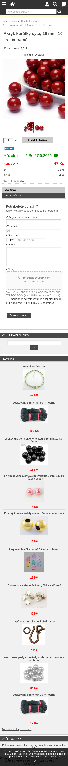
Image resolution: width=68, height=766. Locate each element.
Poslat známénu (13, 195)
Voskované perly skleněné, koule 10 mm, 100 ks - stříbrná (34, 659)
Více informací (47, 303)
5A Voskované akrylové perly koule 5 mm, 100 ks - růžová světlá (34, 477)
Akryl (5, 181)
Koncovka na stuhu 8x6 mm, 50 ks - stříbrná (34, 585)
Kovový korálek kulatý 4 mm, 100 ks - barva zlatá (34, 513)
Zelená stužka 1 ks (34, 366)
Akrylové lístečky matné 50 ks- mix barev (34, 549)
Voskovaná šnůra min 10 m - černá (34, 694)
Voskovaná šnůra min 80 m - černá (34, 402)
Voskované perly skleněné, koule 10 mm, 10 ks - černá (34, 440)
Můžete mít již (30, 155)
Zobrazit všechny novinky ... (16, 729)
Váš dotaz (10, 189)
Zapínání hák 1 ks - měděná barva (34, 621)
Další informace (52, 756)
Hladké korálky (17, 181)
